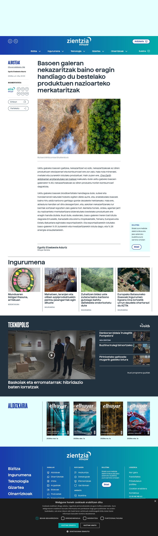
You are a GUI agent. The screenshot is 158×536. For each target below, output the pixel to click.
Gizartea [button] (98, 51)
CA (23, 93)
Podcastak (54, 494)
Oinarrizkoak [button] (119, 51)
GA (27, 93)
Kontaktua (134, 493)
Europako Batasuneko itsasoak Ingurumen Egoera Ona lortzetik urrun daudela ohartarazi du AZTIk (133, 300)
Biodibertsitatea (14, 83)
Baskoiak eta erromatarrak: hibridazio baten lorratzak (45, 384)
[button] (10, 41)
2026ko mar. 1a (52, 438)
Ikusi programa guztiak (138, 373)
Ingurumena (19, 475)
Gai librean (81, 485)
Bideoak (53, 489)
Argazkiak (54, 485)
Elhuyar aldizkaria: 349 (16, 67)
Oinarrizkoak (20, 493)
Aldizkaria (141, 41)
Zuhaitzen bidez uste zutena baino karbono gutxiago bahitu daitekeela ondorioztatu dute (96, 300)
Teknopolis (18, 324)
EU (19, 89)
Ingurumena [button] (56, 51)
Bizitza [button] (36, 51)
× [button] (155, 501)
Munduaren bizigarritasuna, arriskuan (18, 297)
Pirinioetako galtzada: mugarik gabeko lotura (113, 358)
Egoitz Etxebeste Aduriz (17, 72)
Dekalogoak (82, 477)
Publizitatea (134, 477)
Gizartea (16, 487)
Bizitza (14, 468)
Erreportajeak (56, 498)
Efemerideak (82, 481)
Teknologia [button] (78, 51)
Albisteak (14, 62)
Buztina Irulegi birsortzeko (116, 345)
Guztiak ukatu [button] (90, 525)
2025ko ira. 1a (105, 438)
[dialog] (79, 517)
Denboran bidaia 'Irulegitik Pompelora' (115, 334)
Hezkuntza (81, 472)
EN (19, 93)
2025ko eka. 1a (132, 438)
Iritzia (51, 481)
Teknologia (18, 481)
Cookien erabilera (138, 488)
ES (23, 89)
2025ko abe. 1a (79, 438)
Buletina (144, 51)
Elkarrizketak (55, 477)
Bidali (136, 247)
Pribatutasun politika (135, 483)
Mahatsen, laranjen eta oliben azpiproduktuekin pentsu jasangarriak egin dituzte (60, 298)
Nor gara (133, 472)
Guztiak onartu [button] (68, 525)
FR (27, 89)
